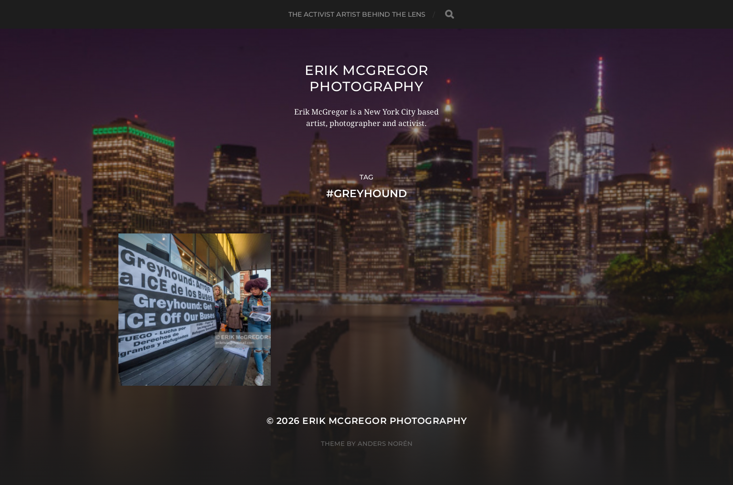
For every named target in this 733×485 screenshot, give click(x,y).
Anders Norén (385, 443)
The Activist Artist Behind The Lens (357, 14)
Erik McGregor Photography (366, 78)
